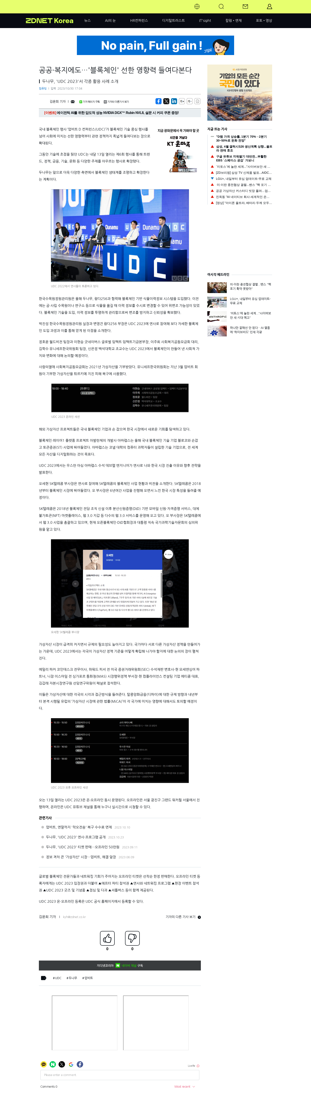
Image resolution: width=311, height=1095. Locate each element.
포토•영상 (264, 20)
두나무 (73, 978)
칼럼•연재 (233, 20)
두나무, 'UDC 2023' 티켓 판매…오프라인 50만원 (82, 847)
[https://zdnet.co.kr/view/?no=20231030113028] (159, 101)
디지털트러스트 (173, 20)
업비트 (88, 978)
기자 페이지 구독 (89, 102)
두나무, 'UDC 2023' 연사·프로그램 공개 (76, 837)
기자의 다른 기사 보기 (183, 916)
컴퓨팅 (43, 88)
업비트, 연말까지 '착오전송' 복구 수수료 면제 (79, 827)
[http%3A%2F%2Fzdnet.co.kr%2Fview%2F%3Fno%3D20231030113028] (174, 101)
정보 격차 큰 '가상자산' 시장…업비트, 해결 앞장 (81, 857)
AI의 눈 (110, 20)
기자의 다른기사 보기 (116, 102)
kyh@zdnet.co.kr (74, 916)
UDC (58, 978)
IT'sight (205, 20)
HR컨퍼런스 (139, 20)
